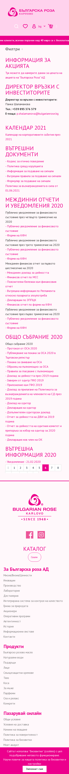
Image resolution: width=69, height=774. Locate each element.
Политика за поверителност (20, 734)
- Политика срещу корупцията (24, 166)
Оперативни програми (16, 616)
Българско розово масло (18, 652)
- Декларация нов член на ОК (23, 439)
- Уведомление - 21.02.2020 (23, 461)
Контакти (9, 636)
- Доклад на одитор (18, 403)
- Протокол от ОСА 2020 (21, 348)
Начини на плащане (15, 729)
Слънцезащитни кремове (18, 673)
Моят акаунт (11, 745)
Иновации (9, 580)
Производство (12, 585)
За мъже (8, 688)
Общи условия (11, 719)
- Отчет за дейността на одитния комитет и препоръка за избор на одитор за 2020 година (33, 430)
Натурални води (13, 657)
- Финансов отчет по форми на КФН (28, 304)
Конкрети (9, 703)
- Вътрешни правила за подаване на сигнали (33, 176)
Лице (6, 667)
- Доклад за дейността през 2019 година (31, 376)
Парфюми (9, 693)
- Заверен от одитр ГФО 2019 (24, 380)
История (8, 626)
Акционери (10, 611)
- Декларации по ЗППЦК (20, 300)
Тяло (6, 678)
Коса (6, 683)
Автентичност (12, 621)
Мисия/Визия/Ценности (17, 575)
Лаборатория (11, 590)
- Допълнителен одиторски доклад (27, 412)
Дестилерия (10, 595)
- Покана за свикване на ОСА (23, 362)
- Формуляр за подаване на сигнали (27, 181)
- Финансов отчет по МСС (21, 277)
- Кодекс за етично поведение (24, 161)
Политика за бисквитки (17, 740)
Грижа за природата (15, 606)
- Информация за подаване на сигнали (29, 171)
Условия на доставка (16, 724)
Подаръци (9, 662)
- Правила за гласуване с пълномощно (29, 371)
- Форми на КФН (15, 235)
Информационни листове (18, 631)
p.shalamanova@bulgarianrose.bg (38, 113)
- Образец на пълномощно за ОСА (26, 366)
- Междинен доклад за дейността (27, 272)
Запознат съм (34, 769)
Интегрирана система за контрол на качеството (33, 601)
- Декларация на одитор (20, 407)
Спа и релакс (11, 698)
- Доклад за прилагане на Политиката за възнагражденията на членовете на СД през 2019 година (33, 394)
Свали (34, 557)
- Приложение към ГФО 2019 (23, 385)
